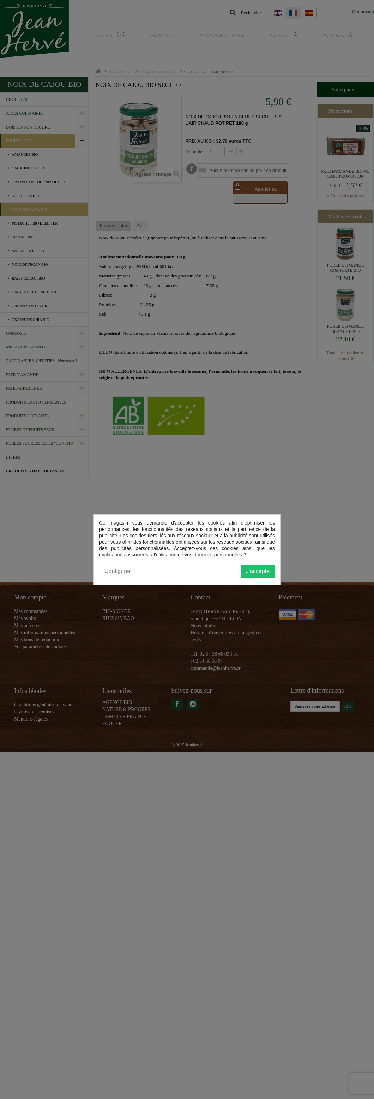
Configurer (117, 571)
